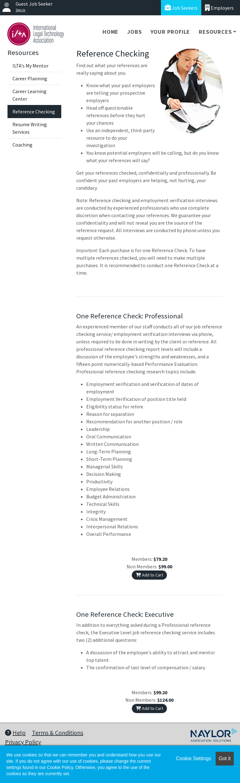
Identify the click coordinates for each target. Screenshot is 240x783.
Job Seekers (181, 8)
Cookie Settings (193, 758)
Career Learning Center (29, 95)
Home (110, 31)
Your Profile (170, 31)
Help (15, 732)
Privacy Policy (23, 742)
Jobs (134, 31)
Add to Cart (149, 575)
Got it (225, 758)
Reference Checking (33, 111)
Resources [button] (215, 31)
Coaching (22, 145)
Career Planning (29, 78)
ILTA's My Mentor (30, 65)
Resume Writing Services (29, 128)
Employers (219, 8)
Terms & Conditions (57, 732)
